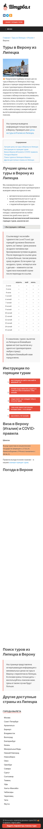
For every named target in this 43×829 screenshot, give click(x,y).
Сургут (7, 772)
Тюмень (7, 780)
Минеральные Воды (12, 749)
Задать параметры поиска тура (21, 826)
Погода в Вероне (10, 154)
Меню (9, 29)
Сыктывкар (9, 776)
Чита (6, 800)
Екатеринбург (10, 741)
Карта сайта (16, 823)
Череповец (8, 796)
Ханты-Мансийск (11, 788)
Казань (7, 745)
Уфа (6, 784)
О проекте (6, 823)
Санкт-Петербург (11, 721)
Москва (7, 717)
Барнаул (7, 729)
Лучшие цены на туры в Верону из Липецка (21, 147)
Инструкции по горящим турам (16, 149)
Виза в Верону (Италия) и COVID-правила (21, 152)
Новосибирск (9, 757)
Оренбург (8, 765)
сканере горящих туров (18, 462)
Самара (7, 768)
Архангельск (9, 725)
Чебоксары (8, 792)
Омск (6, 761)
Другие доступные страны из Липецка (19, 160)
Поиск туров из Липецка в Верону (17, 157)
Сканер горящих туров (13, 22)
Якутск (7, 804)
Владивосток (9, 733)
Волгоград (8, 737)
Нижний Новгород (11, 753)
